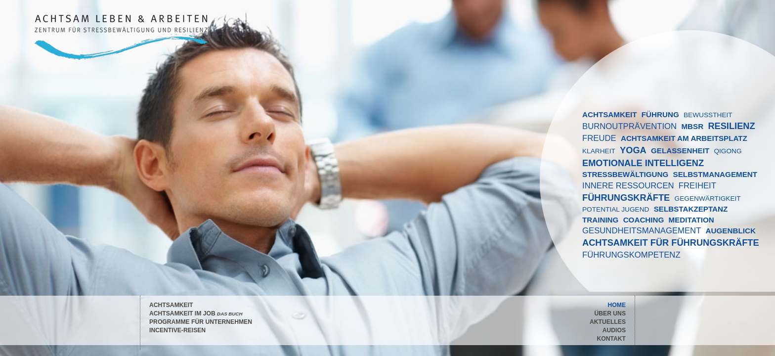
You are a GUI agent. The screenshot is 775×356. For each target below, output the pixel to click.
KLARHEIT (598, 151)
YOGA (633, 150)
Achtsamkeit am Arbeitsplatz (684, 138)
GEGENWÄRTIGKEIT (708, 198)
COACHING (643, 220)
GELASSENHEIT (680, 150)
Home (617, 305)
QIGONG (727, 151)
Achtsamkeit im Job (195, 313)
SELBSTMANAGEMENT (715, 174)
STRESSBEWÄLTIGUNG (625, 174)
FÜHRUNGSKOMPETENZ (631, 255)
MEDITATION (691, 220)
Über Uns (610, 313)
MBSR (692, 126)
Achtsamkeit (171, 305)
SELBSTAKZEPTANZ (691, 209)
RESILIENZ (731, 126)
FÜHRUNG (660, 114)
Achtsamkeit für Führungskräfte (670, 242)
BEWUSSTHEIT (708, 115)
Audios (614, 330)
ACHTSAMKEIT (609, 114)
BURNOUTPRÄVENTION (629, 126)
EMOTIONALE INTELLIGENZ (643, 163)
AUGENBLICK (731, 230)
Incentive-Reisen (177, 330)
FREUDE (599, 138)
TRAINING (600, 220)
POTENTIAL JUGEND (615, 209)
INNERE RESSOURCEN (628, 185)
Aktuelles (608, 321)
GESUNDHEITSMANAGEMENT (641, 230)
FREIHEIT (697, 185)
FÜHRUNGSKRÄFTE (626, 197)
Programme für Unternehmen (200, 321)
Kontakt (611, 338)
